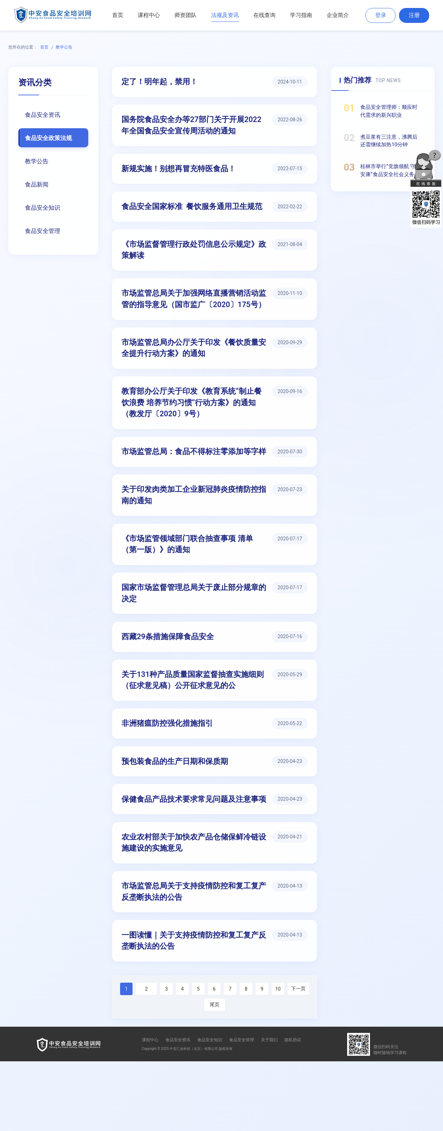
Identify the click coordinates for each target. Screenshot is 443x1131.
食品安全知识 (44, 209)
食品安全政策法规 (50, 138)
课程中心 (149, 15)
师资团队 (185, 15)
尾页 (214, 1074)
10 (278, 1058)
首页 (117, 15)
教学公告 (64, 47)
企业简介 (338, 15)
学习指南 (301, 15)
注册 (414, 15)
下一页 (298, 1058)
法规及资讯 (225, 15)
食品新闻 (37, 185)
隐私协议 (292, 1109)
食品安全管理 (44, 232)
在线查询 (264, 15)
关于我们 (269, 1109)
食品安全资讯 (44, 114)
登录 (380, 15)
